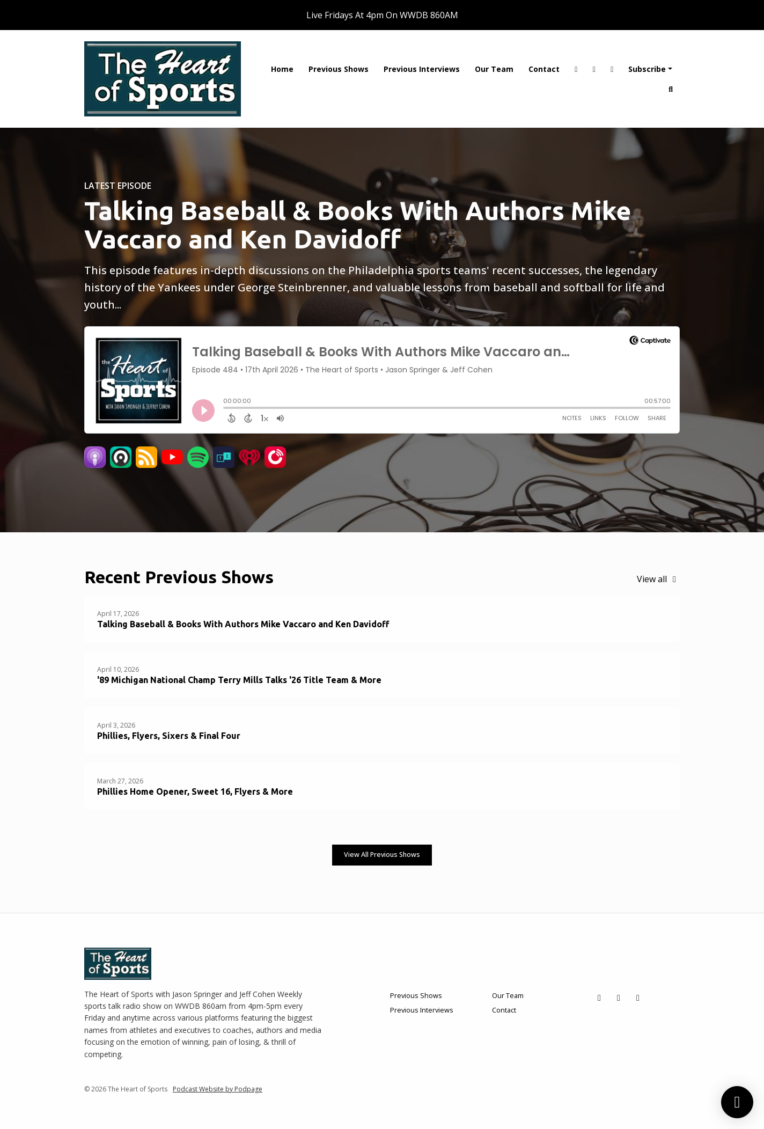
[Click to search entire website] (671, 89)
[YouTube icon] (638, 997)
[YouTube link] (612, 69)
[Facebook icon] (618, 997)
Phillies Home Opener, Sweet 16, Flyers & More (195, 791)
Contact (544, 69)
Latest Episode (117, 186)
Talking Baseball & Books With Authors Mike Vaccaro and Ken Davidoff (357, 224)
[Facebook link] (594, 69)
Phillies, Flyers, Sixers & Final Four (168, 736)
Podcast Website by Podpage (217, 1089)
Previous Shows (338, 69)
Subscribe (647, 69)
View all (658, 579)
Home (282, 69)
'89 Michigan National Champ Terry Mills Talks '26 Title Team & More (239, 680)
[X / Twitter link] (576, 69)
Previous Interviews (422, 69)
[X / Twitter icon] (599, 997)
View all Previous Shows (382, 854)
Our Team (494, 69)
